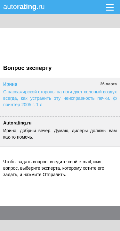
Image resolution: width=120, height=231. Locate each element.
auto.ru (24, 7)
